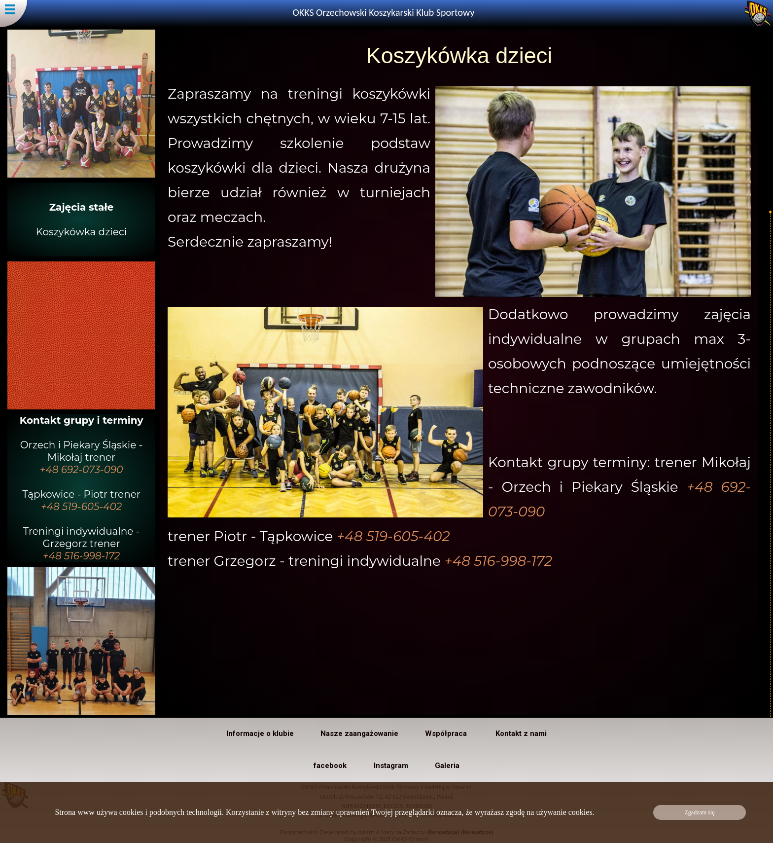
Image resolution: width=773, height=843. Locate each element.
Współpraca (447, 733)
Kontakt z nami (521, 733)
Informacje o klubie (260, 733)
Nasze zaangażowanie (359, 733)
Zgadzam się (700, 812)
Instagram (391, 765)
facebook (330, 765)
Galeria (447, 765)
